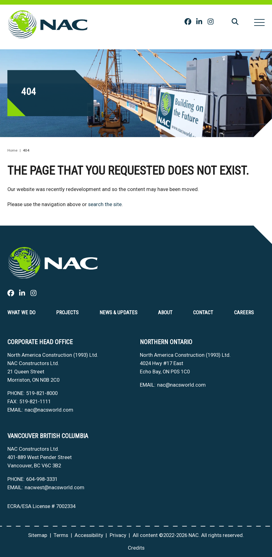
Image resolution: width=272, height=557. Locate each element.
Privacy (118, 535)
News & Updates (118, 312)
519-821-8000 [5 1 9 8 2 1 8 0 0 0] (42, 393)
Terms (61, 535)
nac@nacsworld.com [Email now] (49, 410)
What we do (21, 312)
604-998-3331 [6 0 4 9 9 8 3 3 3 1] (42, 479)
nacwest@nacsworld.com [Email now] (54, 487)
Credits (136, 548)
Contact (203, 312)
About (165, 312)
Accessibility (89, 535)
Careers (244, 312)
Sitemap (37, 535)
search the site (105, 204)
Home (12, 150)
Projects (67, 312)
